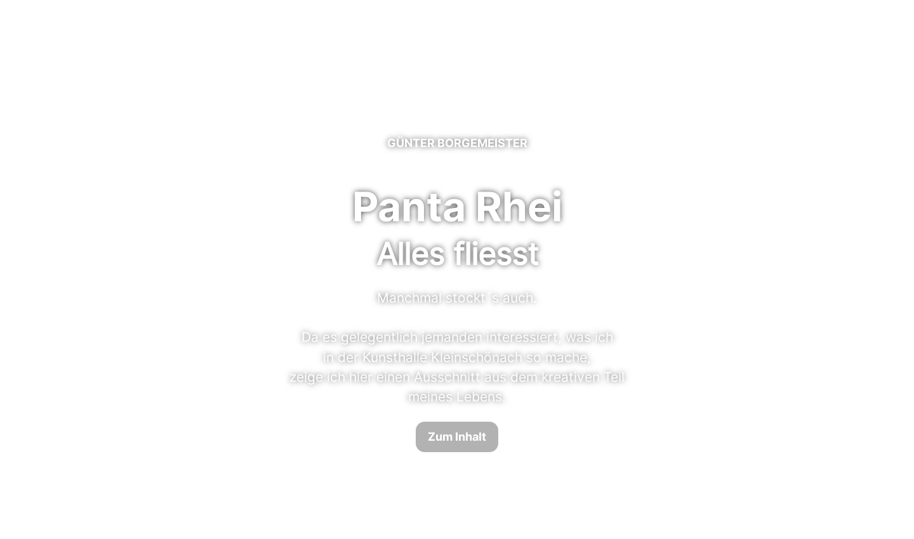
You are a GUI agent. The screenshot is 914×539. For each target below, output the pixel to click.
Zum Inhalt (457, 436)
